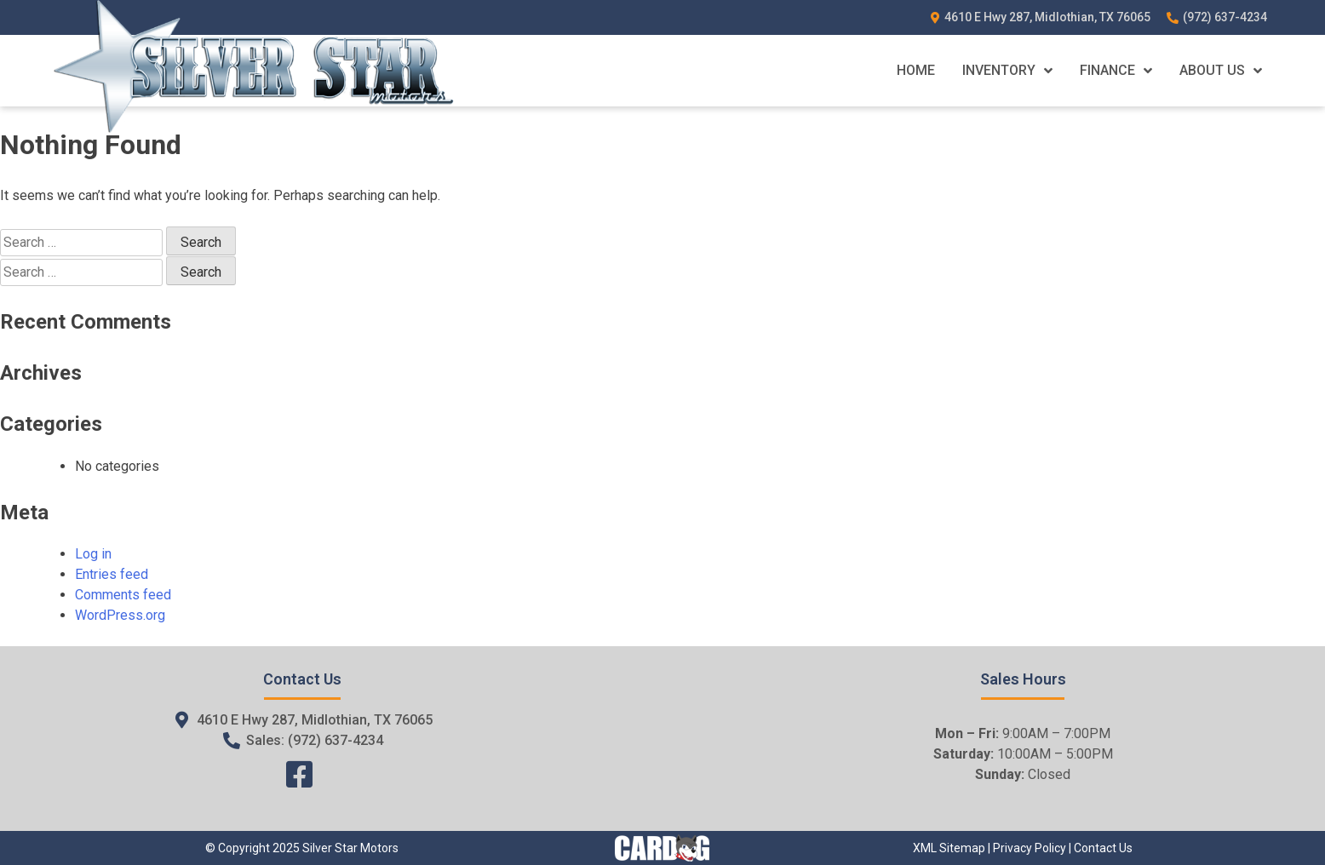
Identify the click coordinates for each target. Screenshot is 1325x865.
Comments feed (123, 595)
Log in (93, 554)
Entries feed (111, 574)
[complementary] (1274, 814)
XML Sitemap (949, 848)
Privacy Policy (1029, 848)
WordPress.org (120, 615)
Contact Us (1103, 848)
